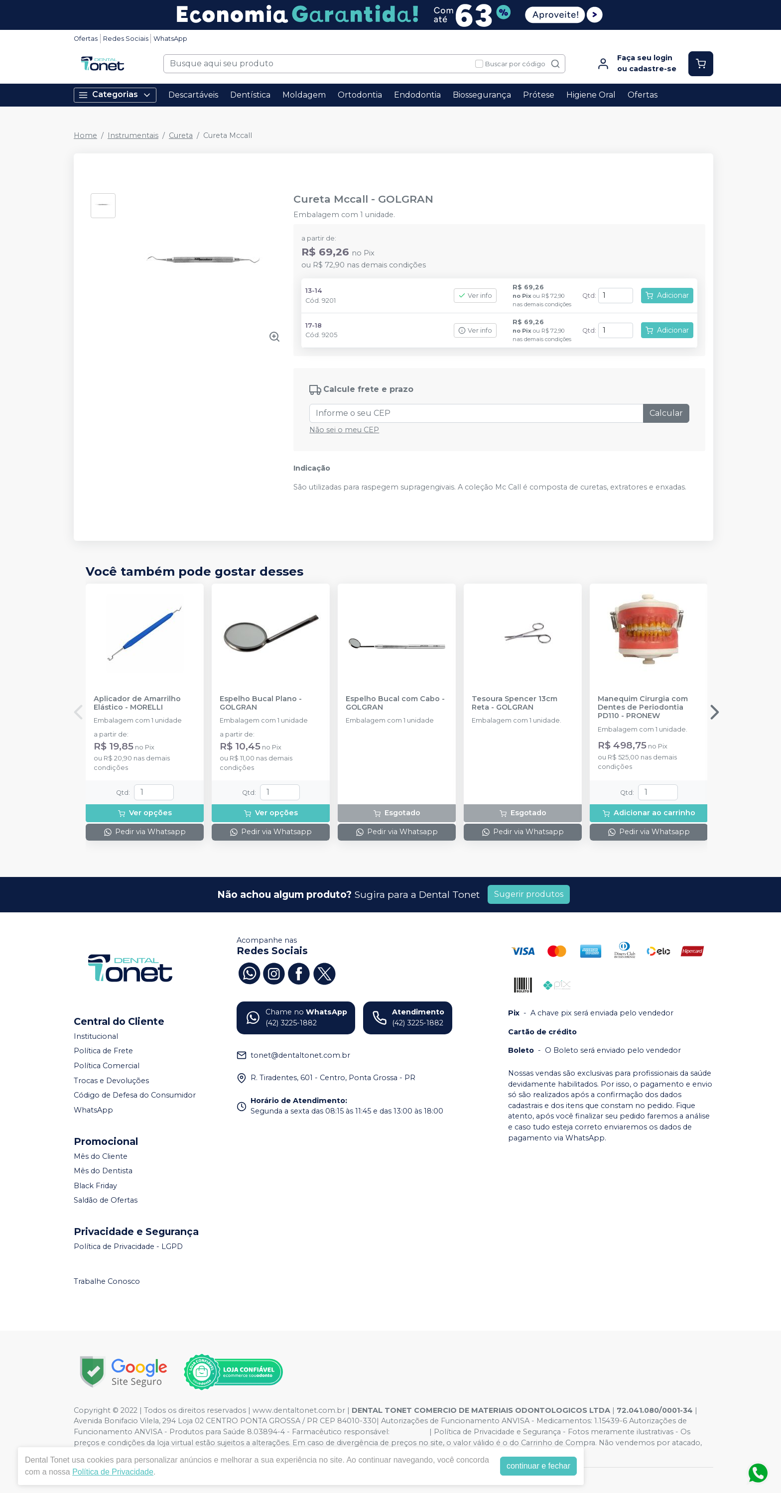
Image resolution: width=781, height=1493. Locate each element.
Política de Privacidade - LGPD (128, 1246)
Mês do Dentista (103, 1170)
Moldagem (304, 95)
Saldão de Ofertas (105, 1200)
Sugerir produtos (528, 894)
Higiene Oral (591, 95)
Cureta (181, 135)
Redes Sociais (125, 38)
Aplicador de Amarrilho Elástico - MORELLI (137, 703)
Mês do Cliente (101, 1156)
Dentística (250, 95)
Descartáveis (193, 95)
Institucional (96, 1036)
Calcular (666, 413)
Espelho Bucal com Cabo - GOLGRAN (395, 703)
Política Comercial (106, 1065)
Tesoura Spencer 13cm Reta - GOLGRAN (514, 703)
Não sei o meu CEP (344, 429)
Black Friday (95, 1185)
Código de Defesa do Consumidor (135, 1095)
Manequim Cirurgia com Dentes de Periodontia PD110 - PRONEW (643, 708)
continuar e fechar (538, 1466)
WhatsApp (170, 38)
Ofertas (86, 38)
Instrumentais (133, 135)
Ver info (475, 295)
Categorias (115, 95)
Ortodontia (360, 95)
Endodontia (417, 95)
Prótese (538, 95)
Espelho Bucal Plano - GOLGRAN (261, 703)
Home (85, 135)
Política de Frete (103, 1051)
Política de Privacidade (112, 1472)
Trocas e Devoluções (111, 1080)
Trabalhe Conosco (107, 1281)
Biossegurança (482, 95)
